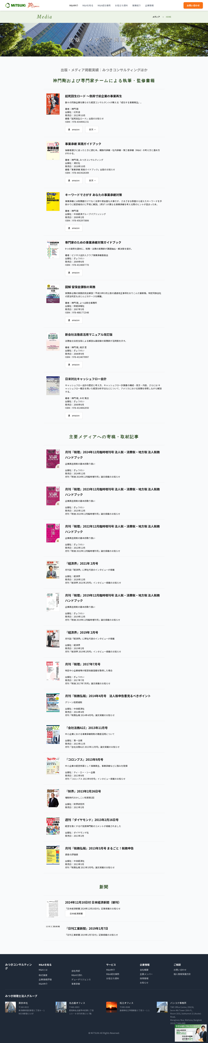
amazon (74, 129)
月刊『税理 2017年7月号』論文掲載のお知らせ (87, 683)
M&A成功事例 (104, 5)
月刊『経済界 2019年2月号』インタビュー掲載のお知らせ (93, 652)
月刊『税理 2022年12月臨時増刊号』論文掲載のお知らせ (92, 551)
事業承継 (75, 983)
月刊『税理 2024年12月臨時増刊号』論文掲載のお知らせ (92, 477)
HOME (168, 16)
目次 (93, 129)
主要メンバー (146, 973)
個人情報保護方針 (182, 973)
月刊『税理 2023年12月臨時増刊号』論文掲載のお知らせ (92, 514)
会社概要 (144, 969)
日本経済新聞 (76, 913)
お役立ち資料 (121, 5)
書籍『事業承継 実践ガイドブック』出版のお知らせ (90, 169)
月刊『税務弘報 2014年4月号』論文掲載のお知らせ (90, 715)
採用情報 (144, 978)
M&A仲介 (73, 5)
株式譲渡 (43, 975)
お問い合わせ (193, 5)
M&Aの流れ (76, 975)
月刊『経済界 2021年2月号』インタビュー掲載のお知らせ (93, 583)
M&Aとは (43, 969)
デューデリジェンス (81, 979)
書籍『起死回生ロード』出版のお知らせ (84, 118)
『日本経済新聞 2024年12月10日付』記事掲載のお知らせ (92, 908)
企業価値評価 (45, 979)
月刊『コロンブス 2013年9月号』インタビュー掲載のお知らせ (95, 778)
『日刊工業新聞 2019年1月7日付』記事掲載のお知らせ (91, 934)
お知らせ (144, 982)
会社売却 (75, 970)
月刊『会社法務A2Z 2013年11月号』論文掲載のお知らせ (92, 747)
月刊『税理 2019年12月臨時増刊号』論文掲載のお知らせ (92, 620)
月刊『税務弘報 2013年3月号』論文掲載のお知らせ (90, 867)
